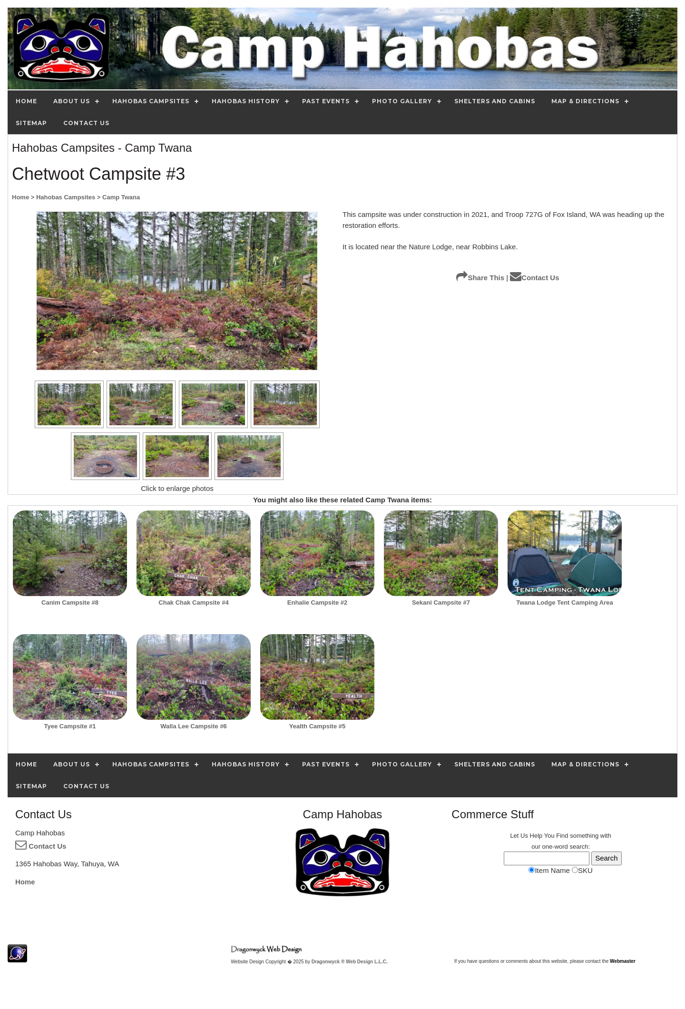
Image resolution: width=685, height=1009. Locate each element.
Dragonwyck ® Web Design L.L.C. (350, 961)
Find (562, 835)
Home (25, 882)
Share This (480, 278)
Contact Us (534, 278)
